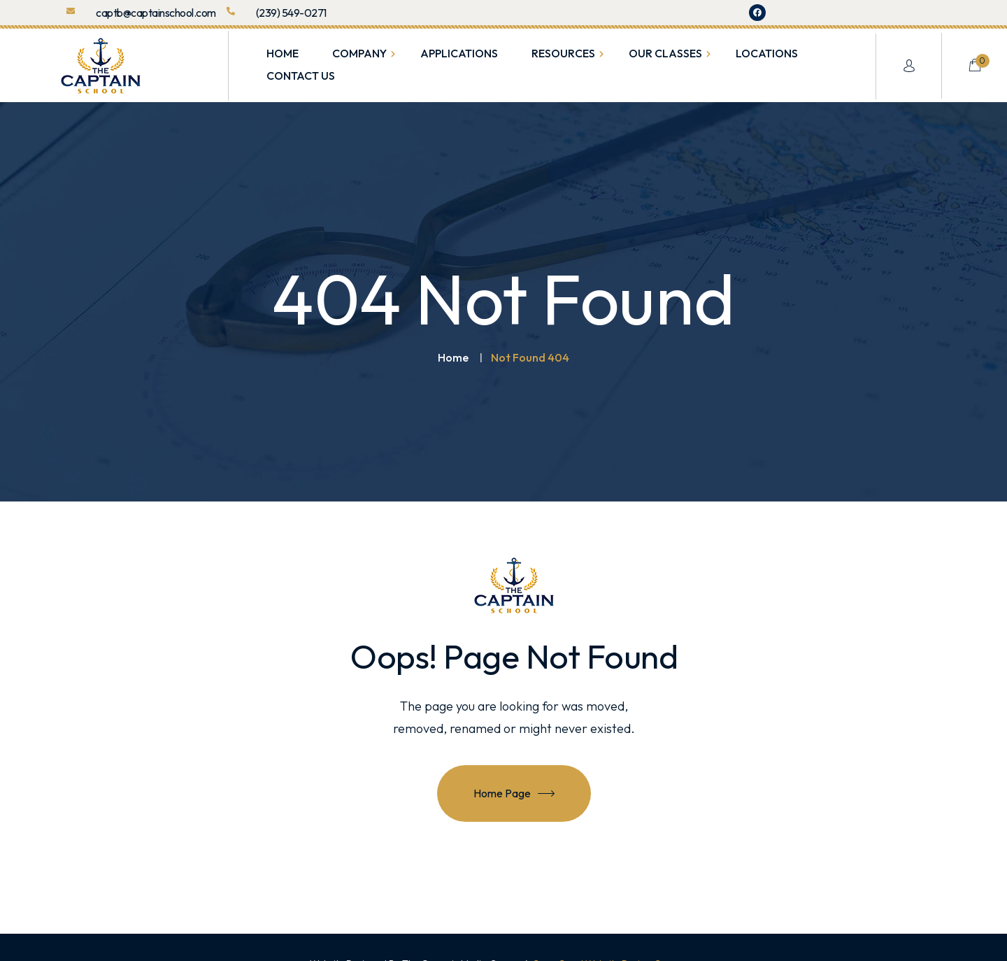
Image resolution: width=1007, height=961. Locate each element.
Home (453, 325)
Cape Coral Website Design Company (615, 931)
